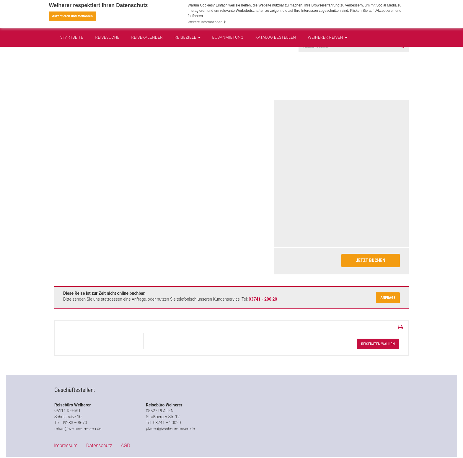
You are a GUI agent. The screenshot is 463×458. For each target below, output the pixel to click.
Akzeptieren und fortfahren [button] (72, 16)
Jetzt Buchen (370, 260)
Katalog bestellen (275, 84)
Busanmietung (228, 84)
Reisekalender (147, 84)
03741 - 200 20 (263, 298)
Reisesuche (107, 84)
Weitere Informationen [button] (207, 22)
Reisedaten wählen (378, 343)
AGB (125, 445)
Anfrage (387, 297)
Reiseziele (187, 84)
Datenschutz (99, 445)
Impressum (66, 445)
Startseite (72, 84)
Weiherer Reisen (327, 84)
